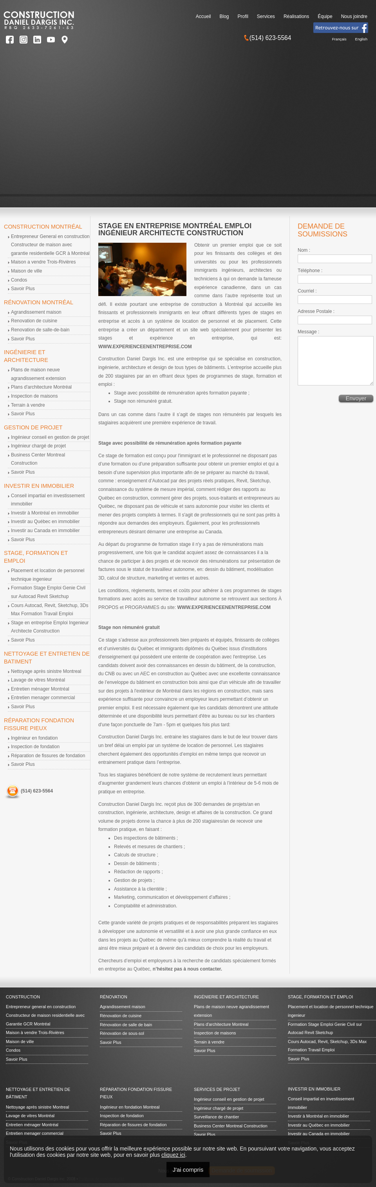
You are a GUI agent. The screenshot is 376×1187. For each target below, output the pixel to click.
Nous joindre (354, 16)
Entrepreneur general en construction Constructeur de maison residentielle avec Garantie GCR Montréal (45, 1015)
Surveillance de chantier (216, 1116)
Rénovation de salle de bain (126, 1024)
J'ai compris (188, 1169)
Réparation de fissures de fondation (48, 755)
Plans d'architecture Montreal (221, 1024)
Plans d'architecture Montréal (41, 387)
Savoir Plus (23, 288)
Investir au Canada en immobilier (45, 530)
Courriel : (307, 291)
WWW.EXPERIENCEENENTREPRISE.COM (145, 346)
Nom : (304, 250)
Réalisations (296, 16)
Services (266, 16)
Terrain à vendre (28, 405)
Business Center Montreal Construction (231, 1125)
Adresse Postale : (316, 311)
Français (339, 39)
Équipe (325, 16)
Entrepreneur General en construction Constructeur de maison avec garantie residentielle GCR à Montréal (50, 245)
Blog (224, 16)
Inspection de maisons (34, 396)
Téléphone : (310, 270)
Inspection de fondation (35, 746)
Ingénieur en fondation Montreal (129, 1107)
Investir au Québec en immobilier (45, 521)
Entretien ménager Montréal (40, 689)
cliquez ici (173, 1155)
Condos (19, 280)
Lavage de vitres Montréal (38, 680)
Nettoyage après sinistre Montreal (46, 671)
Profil (243, 16)
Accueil (203, 16)
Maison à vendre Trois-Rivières (35, 1032)
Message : (308, 332)
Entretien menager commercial (43, 697)
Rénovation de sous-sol (122, 1033)
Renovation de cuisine (34, 321)
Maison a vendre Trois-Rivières (43, 262)
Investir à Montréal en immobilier (45, 513)
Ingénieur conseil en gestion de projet (50, 437)
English (361, 39)
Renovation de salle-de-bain (40, 330)
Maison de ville (26, 271)
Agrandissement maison (36, 312)
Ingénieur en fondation (34, 738)
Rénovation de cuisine (120, 1015)
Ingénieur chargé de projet (38, 446)
